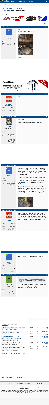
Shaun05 (4, 340)
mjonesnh (4, 333)
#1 (45, 26)
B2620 (23, 182)
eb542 (3, 344)
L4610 (23, 177)
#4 (44, 165)
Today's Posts (4, 4)
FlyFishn (3, 329)
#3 (45, 116)
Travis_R (4, 350)
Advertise (20, 383)
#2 (45, 93)
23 (37, 342)
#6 (44, 251)
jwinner (46, 348)
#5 (45, 210)
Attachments (15, 329)
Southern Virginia (12, 110)
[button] (26, 1)
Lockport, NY (13, 291)
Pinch (4, 14)
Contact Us (12, 383)
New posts (11, 4)
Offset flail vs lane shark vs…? (11, 343)
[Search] (47, 1)
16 (37, 346)
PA (14, 43)
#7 (45, 274)
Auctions (30, 2)
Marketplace (21, 2)
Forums (13, 2)
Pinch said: (20, 277)
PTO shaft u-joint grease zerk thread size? (14, 327)
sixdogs (46, 337)
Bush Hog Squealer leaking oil (11, 332)
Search (16, 4)
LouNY (46, 343)
